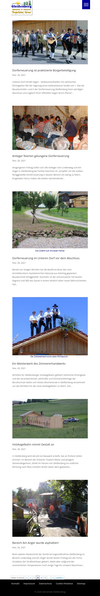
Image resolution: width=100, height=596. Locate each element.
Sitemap (81, 583)
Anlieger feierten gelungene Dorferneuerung (40, 156)
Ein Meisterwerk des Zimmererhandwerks (39, 363)
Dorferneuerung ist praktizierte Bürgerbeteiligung (44, 70)
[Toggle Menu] (86, 4)
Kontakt (15, 583)
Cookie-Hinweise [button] (64, 583)
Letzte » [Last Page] (59, 577)
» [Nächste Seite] (52, 577)
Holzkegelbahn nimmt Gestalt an (33, 444)
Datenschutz (45, 583)
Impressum (29, 583)
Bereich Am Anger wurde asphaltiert (35, 543)
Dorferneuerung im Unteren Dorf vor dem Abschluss (46, 258)
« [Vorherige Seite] (26, 577)
